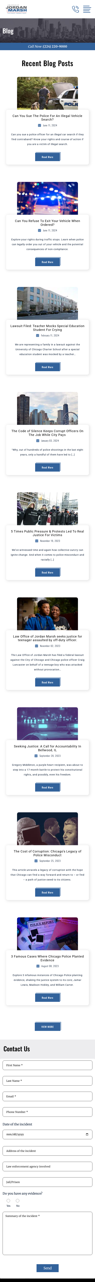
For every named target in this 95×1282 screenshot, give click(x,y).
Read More (47, 157)
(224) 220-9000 (55, 46)
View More (47, 1026)
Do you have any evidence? (22, 1193)
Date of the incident (17, 1124)
